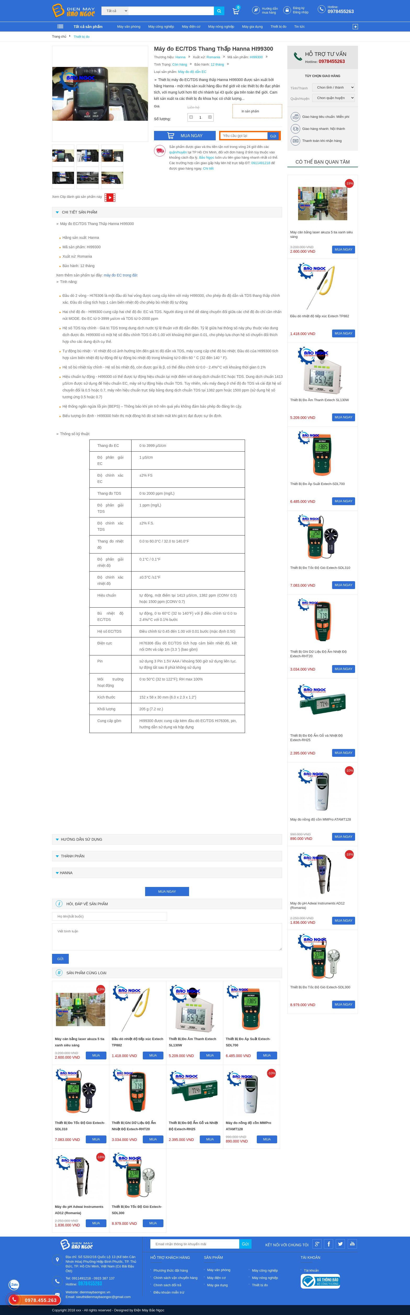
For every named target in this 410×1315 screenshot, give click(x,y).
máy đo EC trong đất (121, 275)
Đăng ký (299, 8)
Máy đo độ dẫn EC (192, 72)
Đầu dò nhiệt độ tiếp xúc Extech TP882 (137, 1042)
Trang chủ (59, 36)
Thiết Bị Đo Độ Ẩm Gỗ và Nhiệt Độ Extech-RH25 (193, 1126)
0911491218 (260, 163)
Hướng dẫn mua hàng (270, 10)
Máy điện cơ (191, 26)
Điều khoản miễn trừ (168, 1292)
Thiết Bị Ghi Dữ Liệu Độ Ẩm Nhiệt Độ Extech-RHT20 (134, 1126)
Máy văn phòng (128, 26)
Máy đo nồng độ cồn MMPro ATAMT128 (248, 1126)
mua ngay (167, 891)
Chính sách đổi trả (167, 1285)
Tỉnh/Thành (299, 88)
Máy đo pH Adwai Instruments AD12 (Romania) (79, 1210)
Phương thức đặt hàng (170, 1270)
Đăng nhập (301, 12)
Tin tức (299, 26)
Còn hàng (179, 64)
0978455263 (341, 11)
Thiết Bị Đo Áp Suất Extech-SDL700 (248, 1042)
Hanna (180, 57)
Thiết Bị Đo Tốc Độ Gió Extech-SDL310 (80, 1126)
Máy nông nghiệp (221, 26)
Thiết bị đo (279, 26)
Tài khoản (311, 1270)
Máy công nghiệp (161, 26)
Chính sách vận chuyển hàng (175, 1278)
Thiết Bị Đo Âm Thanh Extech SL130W (192, 1042)
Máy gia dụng (252, 26)
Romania (213, 57)
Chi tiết (208, 168)
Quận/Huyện (300, 99)
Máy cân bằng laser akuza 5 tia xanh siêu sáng (79, 1042)
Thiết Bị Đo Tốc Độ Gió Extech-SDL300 (137, 1210)
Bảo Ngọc (206, 157)
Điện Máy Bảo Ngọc (149, 1310)
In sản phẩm (250, 111)
